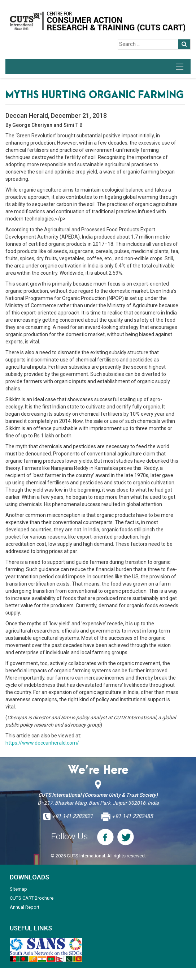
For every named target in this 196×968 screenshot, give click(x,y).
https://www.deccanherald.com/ (42, 743)
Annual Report (24, 907)
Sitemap (18, 889)
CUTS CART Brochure (31, 898)
